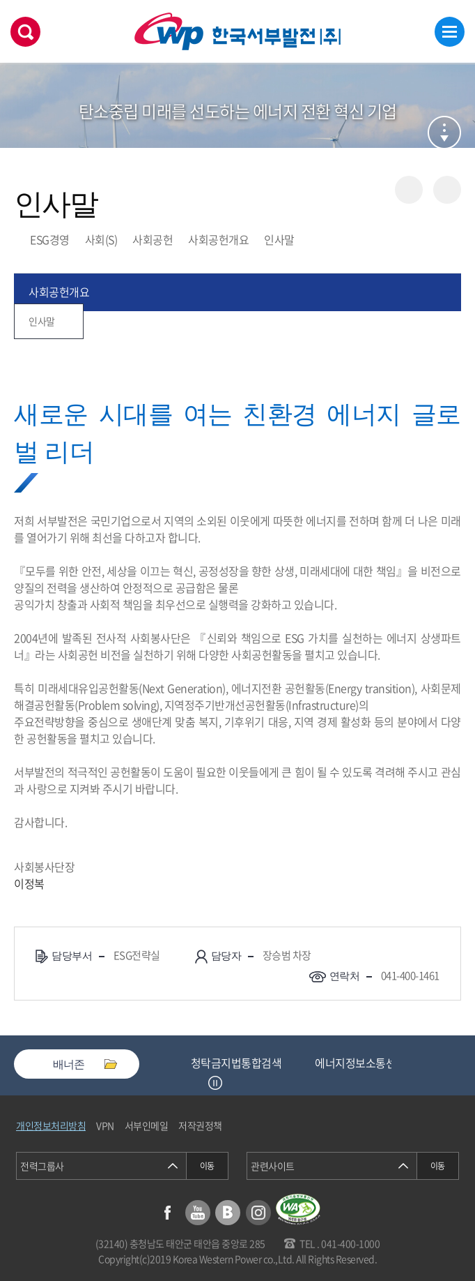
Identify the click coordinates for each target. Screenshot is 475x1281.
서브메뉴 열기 (444, 132)
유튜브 (197, 1212)
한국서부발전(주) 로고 (237, 32)
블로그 (227, 1212)
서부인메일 (147, 1125)
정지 (215, 1083)
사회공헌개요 (218, 239)
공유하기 (409, 190)
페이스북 (167, 1212)
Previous (198, 1083)
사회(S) (101, 239)
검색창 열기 (25, 32)
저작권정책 (200, 1125)
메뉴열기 (450, 32)
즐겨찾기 (447, 190)
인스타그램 (258, 1212)
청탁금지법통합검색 (350, 1062)
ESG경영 (50, 239)
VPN (105, 1125)
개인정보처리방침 (51, 1125)
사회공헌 (152, 239)
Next (233, 1083)
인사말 (279, 239)
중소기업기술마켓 (231, 1062)
